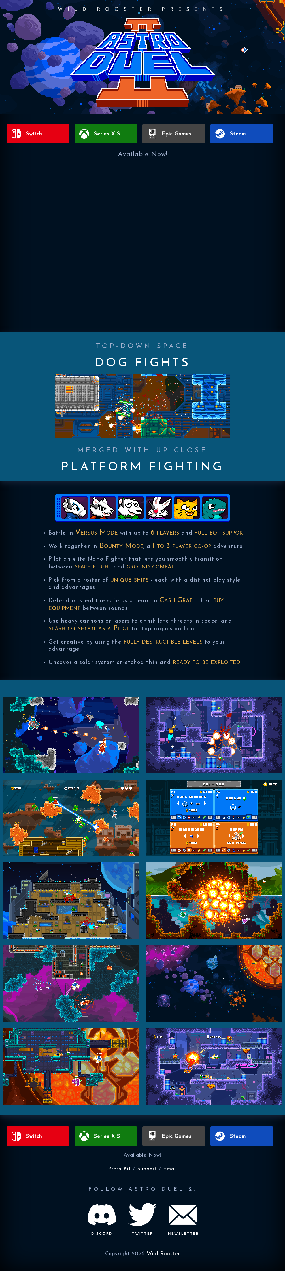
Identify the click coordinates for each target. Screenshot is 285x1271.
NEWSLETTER (183, 1234)
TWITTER (142, 1234)
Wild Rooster (163, 1254)
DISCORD (101, 1234)
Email (170, 1169)
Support (147, 1169)
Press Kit (119, 1169)
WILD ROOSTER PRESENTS (142, 9)
